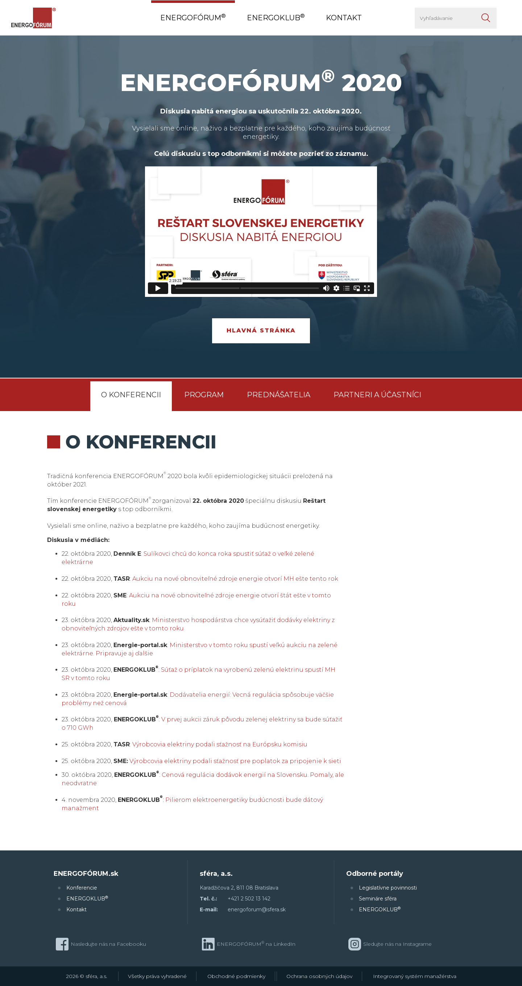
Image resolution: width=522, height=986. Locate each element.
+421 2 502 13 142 (249, 898)
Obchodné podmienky (236, 976)
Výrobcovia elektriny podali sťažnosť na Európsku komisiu (219, 744)
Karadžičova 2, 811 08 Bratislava (239, 887)
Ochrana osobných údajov (319, 976)
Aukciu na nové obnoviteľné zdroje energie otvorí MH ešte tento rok (235, 578)
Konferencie (81, 887)
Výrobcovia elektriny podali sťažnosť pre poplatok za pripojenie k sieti (235, 761)
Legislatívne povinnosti (388, 887)
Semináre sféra (378, 898)
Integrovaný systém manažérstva (414, 976)
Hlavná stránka (261, 330)
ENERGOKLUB (87, 898)
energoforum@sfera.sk (257, 909)
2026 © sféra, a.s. (86, 976)
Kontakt (76, 909)
